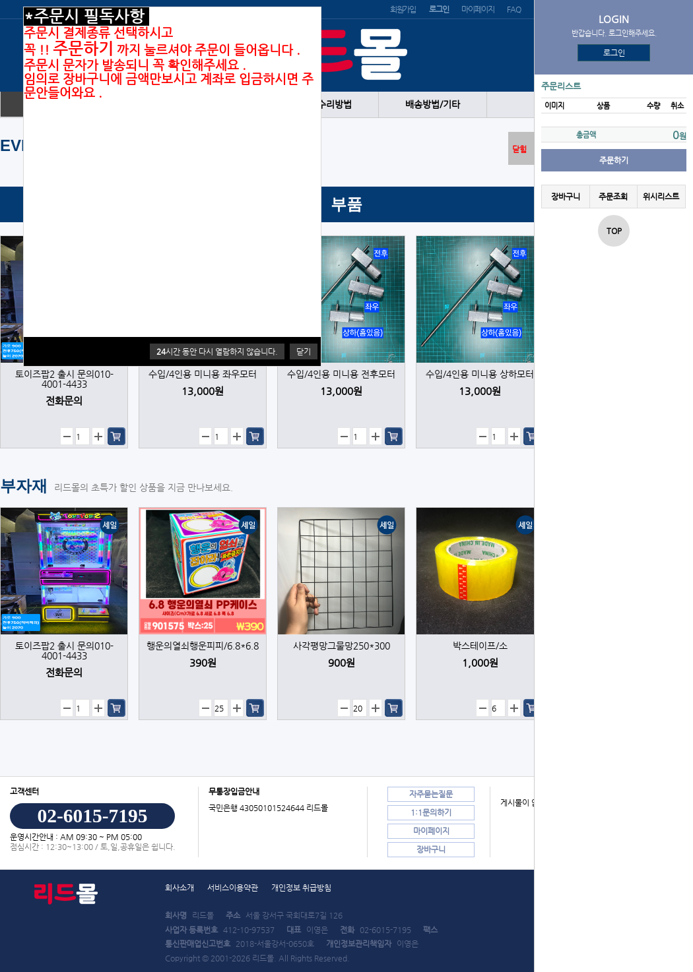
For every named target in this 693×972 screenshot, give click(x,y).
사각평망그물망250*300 (341, 646)
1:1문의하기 (431, 812)
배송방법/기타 (432, 104)
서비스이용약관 (232, 887)
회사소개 (179, 887)
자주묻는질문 (431, 794)
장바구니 (565, 196)
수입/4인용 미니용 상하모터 (480, 374)
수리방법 (334, 104)
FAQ (513, 9)
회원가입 (403, 9)
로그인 (614, 52)
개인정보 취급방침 (301, 887)
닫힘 (519, 149)
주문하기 (613, 160)
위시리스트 (661, 196)
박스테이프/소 (480, 646)
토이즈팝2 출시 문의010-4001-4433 (64, 379)
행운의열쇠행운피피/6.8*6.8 (203, 646)
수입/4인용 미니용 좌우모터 (202, 374)
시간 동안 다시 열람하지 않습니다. (217, 351)
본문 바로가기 (0, 0)
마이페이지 (477, 9)
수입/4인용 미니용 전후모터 (341, 374)
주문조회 (613, 196)
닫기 (303, 351)
